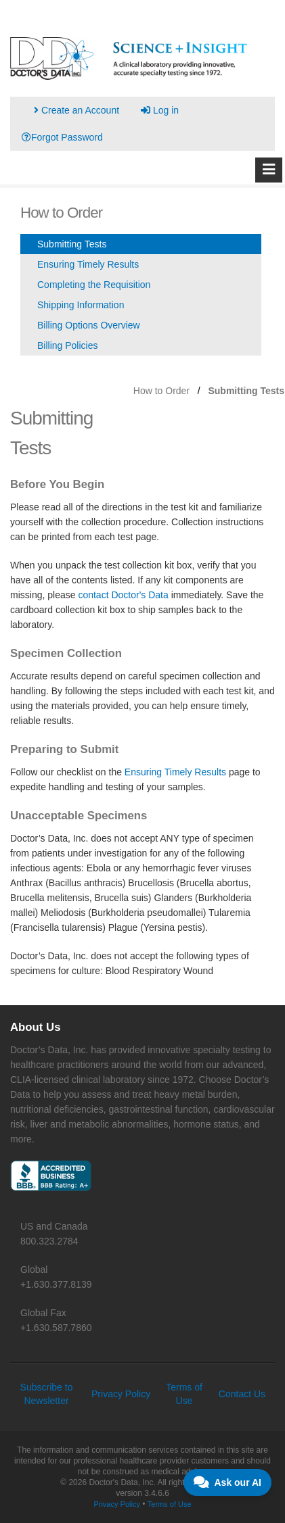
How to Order (161, 390)
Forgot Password (62, 137)
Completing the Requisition (93, 284)
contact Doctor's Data (123, 594)
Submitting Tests (71, 244)
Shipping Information (80, 304)
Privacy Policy (120, 1393)
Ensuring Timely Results (88, 264)
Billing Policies (67, 345)
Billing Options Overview (88, 325)
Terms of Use (170, 1504)
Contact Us (242, 1393)
